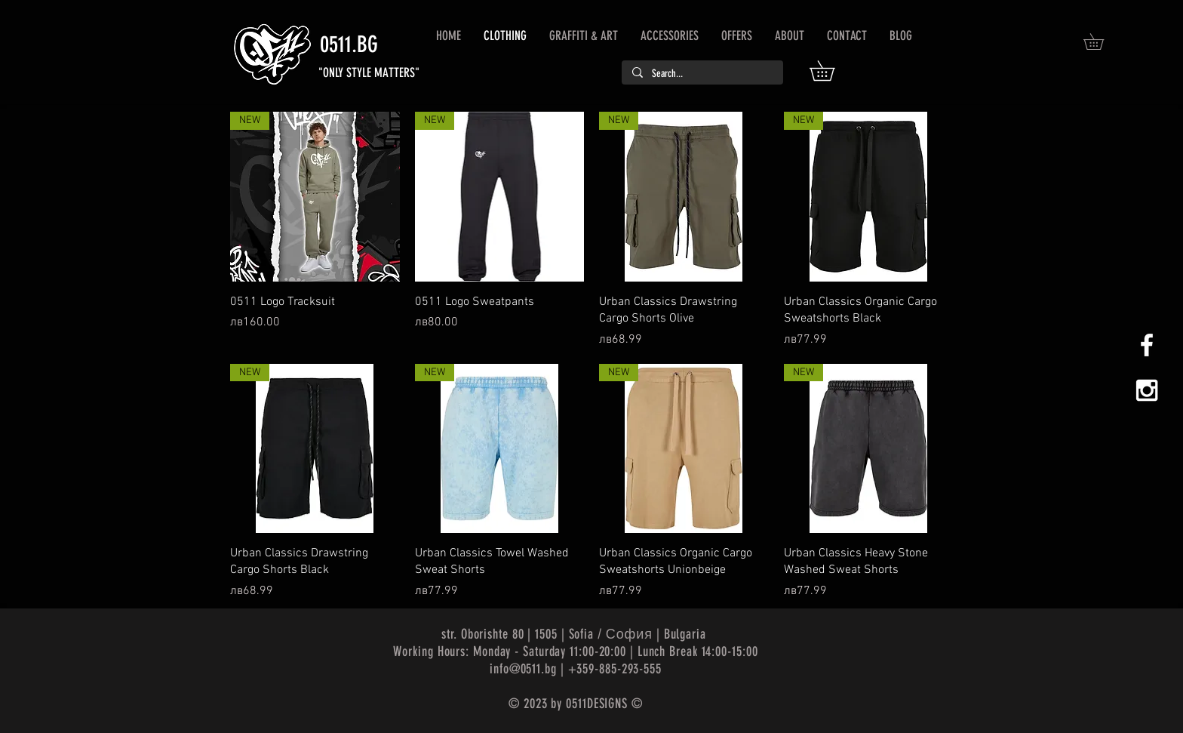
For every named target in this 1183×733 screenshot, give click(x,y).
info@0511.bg (523, 669)
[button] (832, 70)
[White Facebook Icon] (1147, 345)
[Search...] (701, 74)
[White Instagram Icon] (1147, 390)
